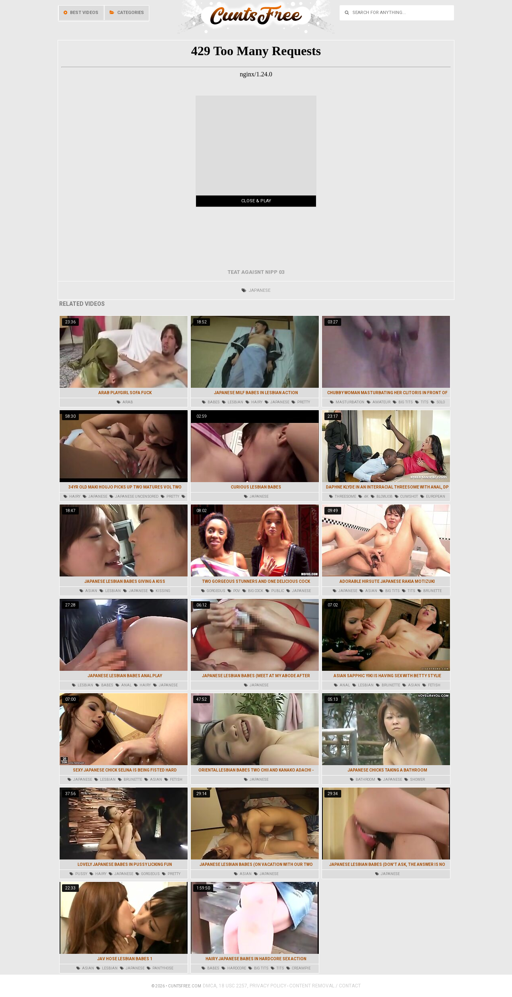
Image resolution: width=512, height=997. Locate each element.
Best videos (81, 12)
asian (88, 591)
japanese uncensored (134, 496)
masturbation (347, 402)
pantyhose (160, 968)
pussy (78, 874)
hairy (254, 402)
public (275, 591)
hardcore (234, 968)
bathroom (362, 780)
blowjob (381, 496)
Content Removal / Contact (325, 986)
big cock (252, 591)
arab (125, 402)
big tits (403, 402)
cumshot (406, 496)
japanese (256, 290)
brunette (430, 591)
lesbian (232, 402)
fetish (431, 685)
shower (414, 780)
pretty (301, 402)
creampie (298, 968)
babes (211, 402)
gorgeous (213, 591)
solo (438, 402)
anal (124, 685)
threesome (342, 496)
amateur (378, 402)
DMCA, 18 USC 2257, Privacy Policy (244, 986)
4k (363, 496)
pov (234, 591)
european (432, 496)
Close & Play (256, 200)
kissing (160, 591)
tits (421, 402)
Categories (127, 12)
